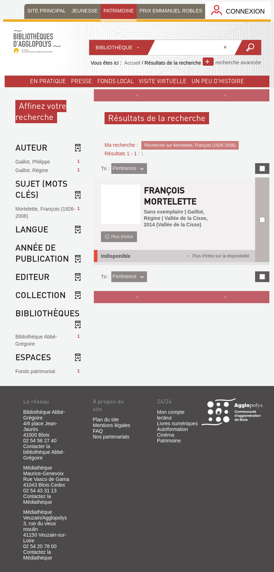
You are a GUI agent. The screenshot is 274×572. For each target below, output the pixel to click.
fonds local (115, 81)
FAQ (98, 431)
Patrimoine (169, 440)
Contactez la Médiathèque (37, 499)
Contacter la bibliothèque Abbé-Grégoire (44, 452)
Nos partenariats (111, 437)
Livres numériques (177, 423)
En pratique (48, 81)
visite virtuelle (163, 81)
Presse (81, 81)
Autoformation (172, 429)
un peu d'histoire (218, 81)
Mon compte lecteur (170, 415)
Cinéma (165, 435)
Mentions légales (111, 425)
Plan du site (106, 419)
